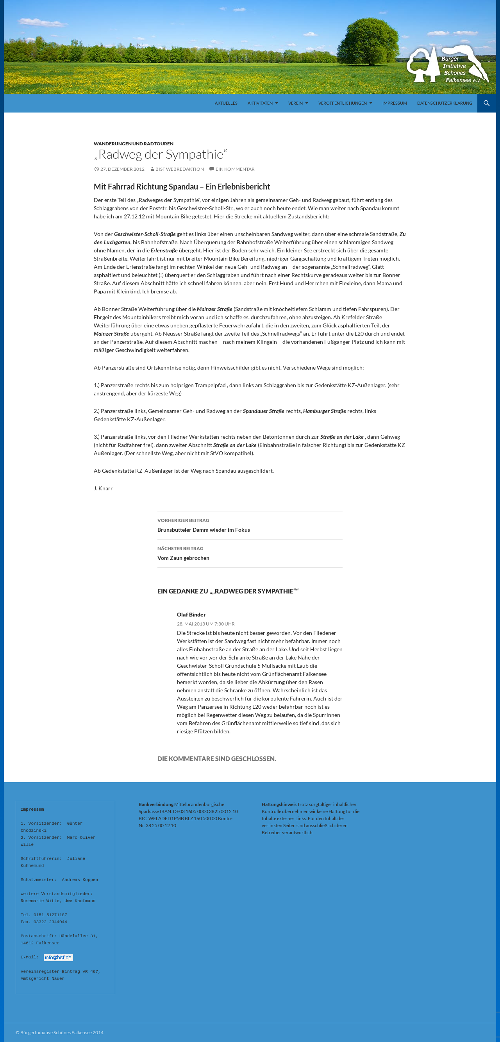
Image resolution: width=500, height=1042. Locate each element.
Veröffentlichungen (342, 102)
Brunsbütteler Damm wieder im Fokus (250, 524)
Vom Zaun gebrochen (250, 552)
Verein (295, 102)
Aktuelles (226, 102)
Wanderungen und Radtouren (133, 144)
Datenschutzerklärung (444, 102)
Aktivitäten (260, 102)
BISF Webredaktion (179, 169)
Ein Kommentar (235, 169)
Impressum (394, 102)
